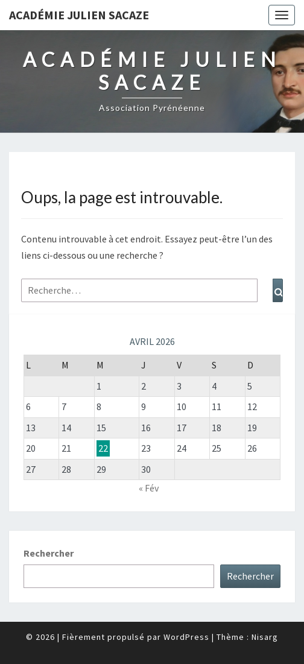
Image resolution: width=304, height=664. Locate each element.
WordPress (186, 636)
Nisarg (265, 636)
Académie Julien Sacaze (79, 14)
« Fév (149, 488)
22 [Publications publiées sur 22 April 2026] (103, 448)
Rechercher (49, 553)
